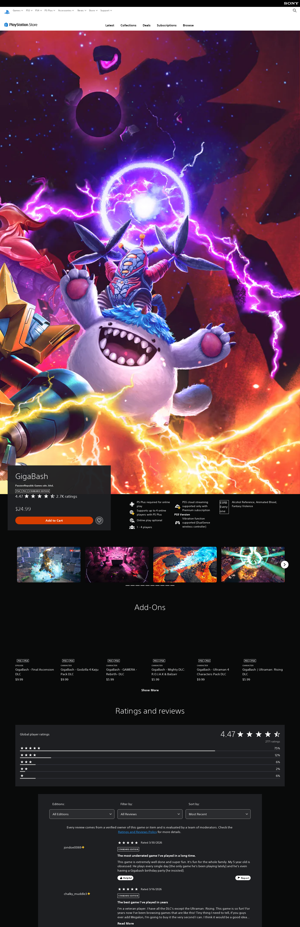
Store (92, 10)
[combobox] (81, 810)
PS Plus (49, 10)
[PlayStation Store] (22, 21)
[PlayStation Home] (7, 10)
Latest (109, 21)
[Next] (285, 561)
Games (16, 10)
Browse (188, 21)
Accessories (64, 10)
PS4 (37, 10)
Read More (125, 920)
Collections (128, 21)
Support (105, 10)
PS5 (28, 10)
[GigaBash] (49, 561)
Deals (147, 21)
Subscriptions (167, 21)
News (80, 10)
